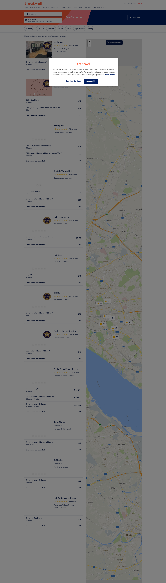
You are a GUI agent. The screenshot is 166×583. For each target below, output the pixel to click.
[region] (83, 72)
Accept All (91, 81)
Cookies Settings (73, 81)
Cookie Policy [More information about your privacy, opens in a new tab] (109, 75)
